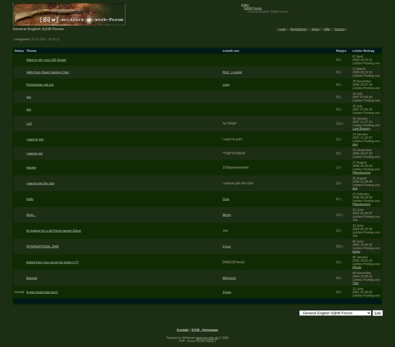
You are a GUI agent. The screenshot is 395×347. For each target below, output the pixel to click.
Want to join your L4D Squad (46, 59)
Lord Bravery (361, 128)
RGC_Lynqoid (232, 72)
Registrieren (298, 29)
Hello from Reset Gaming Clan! (47, 72)
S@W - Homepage (204, 329)
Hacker (31, 167)
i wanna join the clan (40, 183)
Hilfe (327, 29)
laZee (356, 251)
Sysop (226, 292)
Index (245, 4)
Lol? (29, 123)
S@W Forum (253, 8)
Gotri (225, 199)
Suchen (339, 29)
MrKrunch (229, 278)
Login (282, 29)
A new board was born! (42, 292)
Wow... (31, 214)
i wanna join (34, 153)
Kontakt (182, 329)
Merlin (226, 214)
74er (355, 283)
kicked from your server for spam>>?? (52, 262)
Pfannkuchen (361, 172)
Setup (315, 29)
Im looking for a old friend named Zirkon (53, 230)
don (354, 144)
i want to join (34, 139)
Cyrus (226, 246)
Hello (29, 199)
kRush (356, 267)
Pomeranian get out (39, 84)
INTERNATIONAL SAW (42, 246)
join (28, 97)
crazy (226, 84)
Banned (31, 278)
